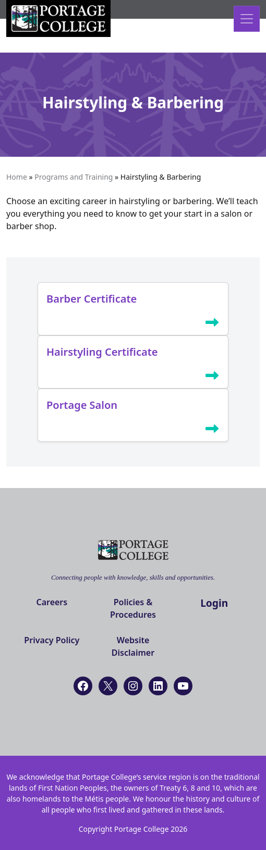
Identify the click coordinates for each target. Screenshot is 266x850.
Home (16, 177)
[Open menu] (247, 19)
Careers (51, 602)
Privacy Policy (51, 640)
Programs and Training (73, 177)
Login (214, 603)
